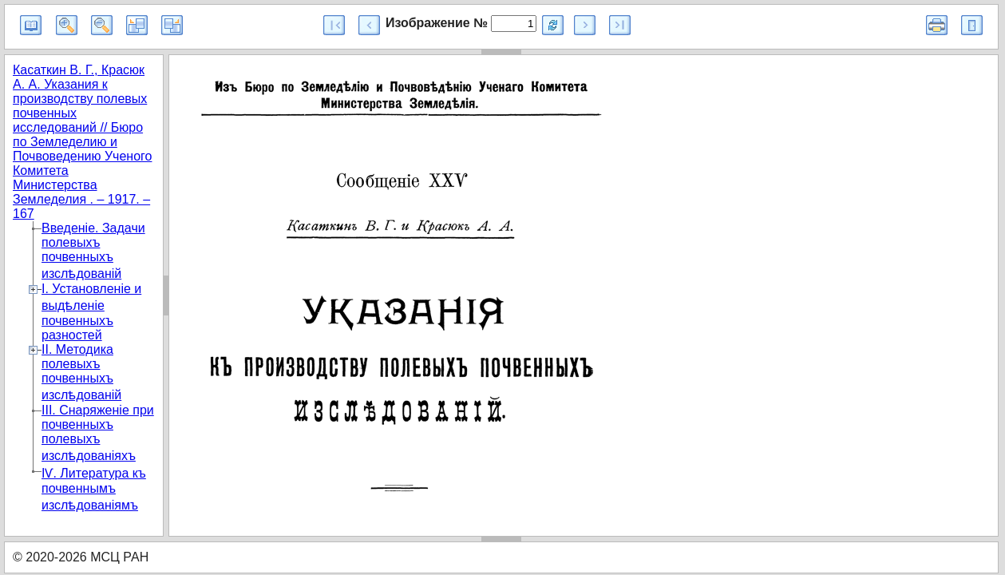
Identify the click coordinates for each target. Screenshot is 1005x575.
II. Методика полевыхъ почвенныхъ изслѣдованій (81, 372)
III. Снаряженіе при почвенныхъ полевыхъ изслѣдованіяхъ (98, 432)
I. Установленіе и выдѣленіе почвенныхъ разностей (91, 312)
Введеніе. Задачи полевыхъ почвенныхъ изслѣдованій (93, 250)
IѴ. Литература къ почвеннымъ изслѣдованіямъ (94, 489)
